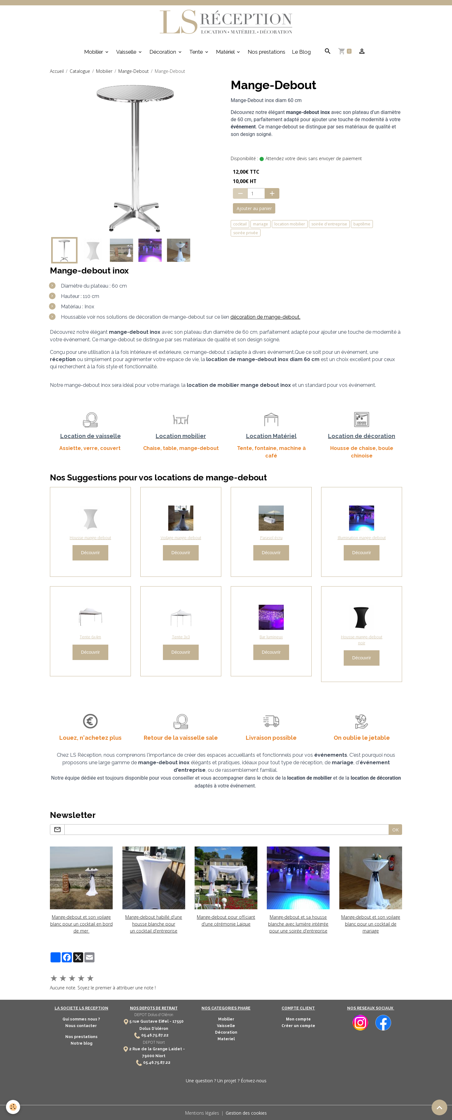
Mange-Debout (133, 71)
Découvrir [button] (90, 552)
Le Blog (301, 52)
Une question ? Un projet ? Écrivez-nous (226, 1080)
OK (395, 830)
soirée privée (245, 232)
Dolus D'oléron (153, 1028)
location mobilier (289, 224)
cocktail (240, 224)
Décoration (163, 52)
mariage (260, 224)
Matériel (226, 52)
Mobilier (94, 52)
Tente (196, 52)
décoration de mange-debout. (265, 317)
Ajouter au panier (254, 209)
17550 (178, 1021)
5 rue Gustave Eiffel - (150, 1021)
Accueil (57, 71)
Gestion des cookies (246, 1112)
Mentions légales (202, 1112)
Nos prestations (266, 52)
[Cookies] (13, 1107)
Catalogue (80, 71)
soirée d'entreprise (329, 224)
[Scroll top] (439, 1107)
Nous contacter (81, 1025)
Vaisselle (126, 52)
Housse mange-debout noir (361, 640)
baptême (361, 224)
